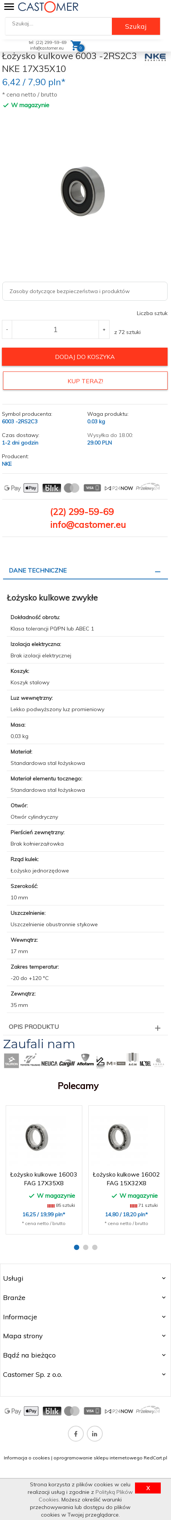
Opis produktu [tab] (34, 1026)
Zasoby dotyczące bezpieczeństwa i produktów (69, 291)
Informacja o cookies (27, 1458)
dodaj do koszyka (85, 356)
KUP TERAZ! (85, 381)
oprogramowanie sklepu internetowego (98, 1458)
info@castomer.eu (47, 48)
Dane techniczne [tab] (38, 570)
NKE (7, 463)
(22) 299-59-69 (82, 511)
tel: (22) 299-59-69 (48, 42)
